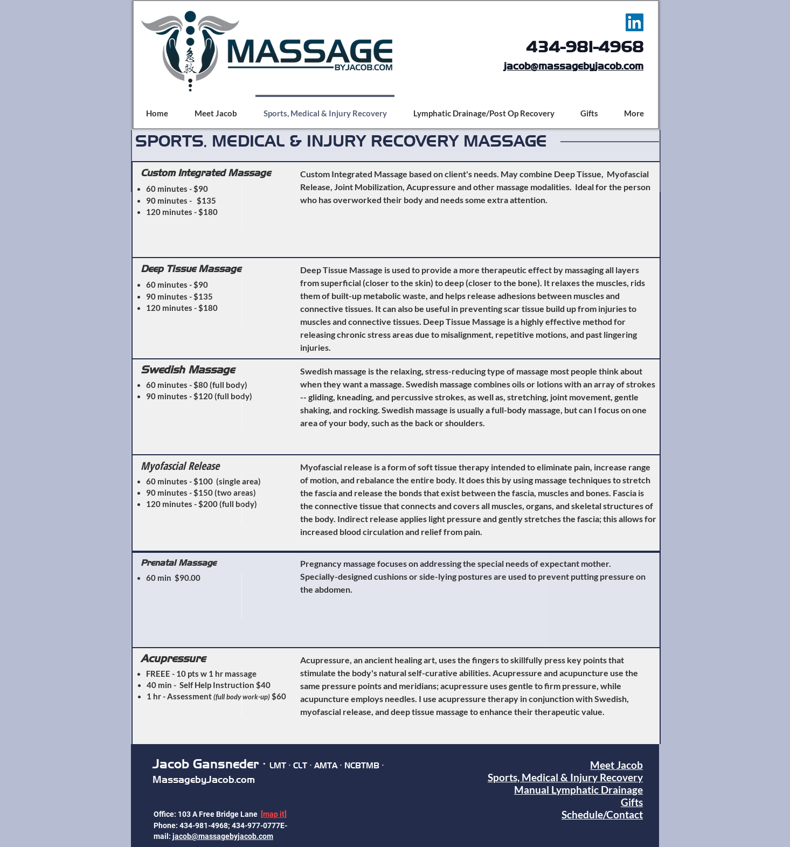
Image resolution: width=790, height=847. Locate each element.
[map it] (274, 814)
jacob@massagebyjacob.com (573, 66)
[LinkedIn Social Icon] (634, 22)
